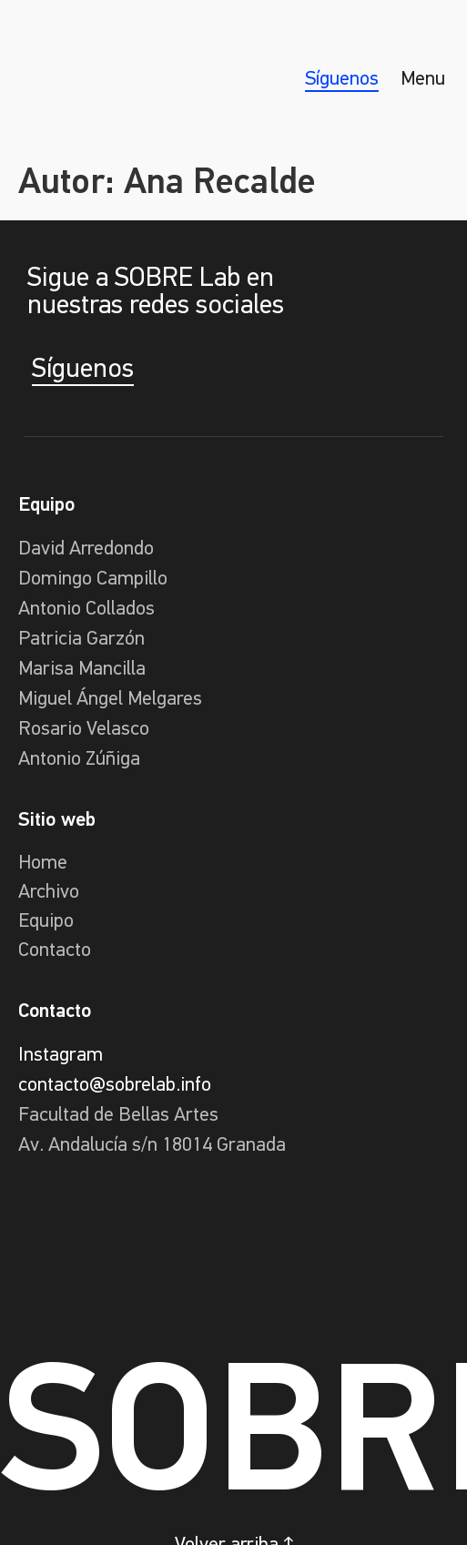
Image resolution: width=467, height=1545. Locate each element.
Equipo (46, 921)
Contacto (54, 950)
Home (42, 863)
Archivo (48, 892)
